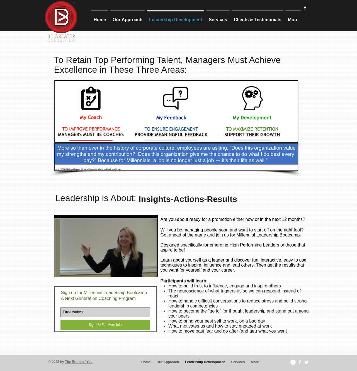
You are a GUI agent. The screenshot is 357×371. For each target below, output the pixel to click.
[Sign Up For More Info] (105, 325)
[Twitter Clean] (306, 362)
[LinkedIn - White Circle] (293, 362)
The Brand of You (79, 362)
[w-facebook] (305, 7)
